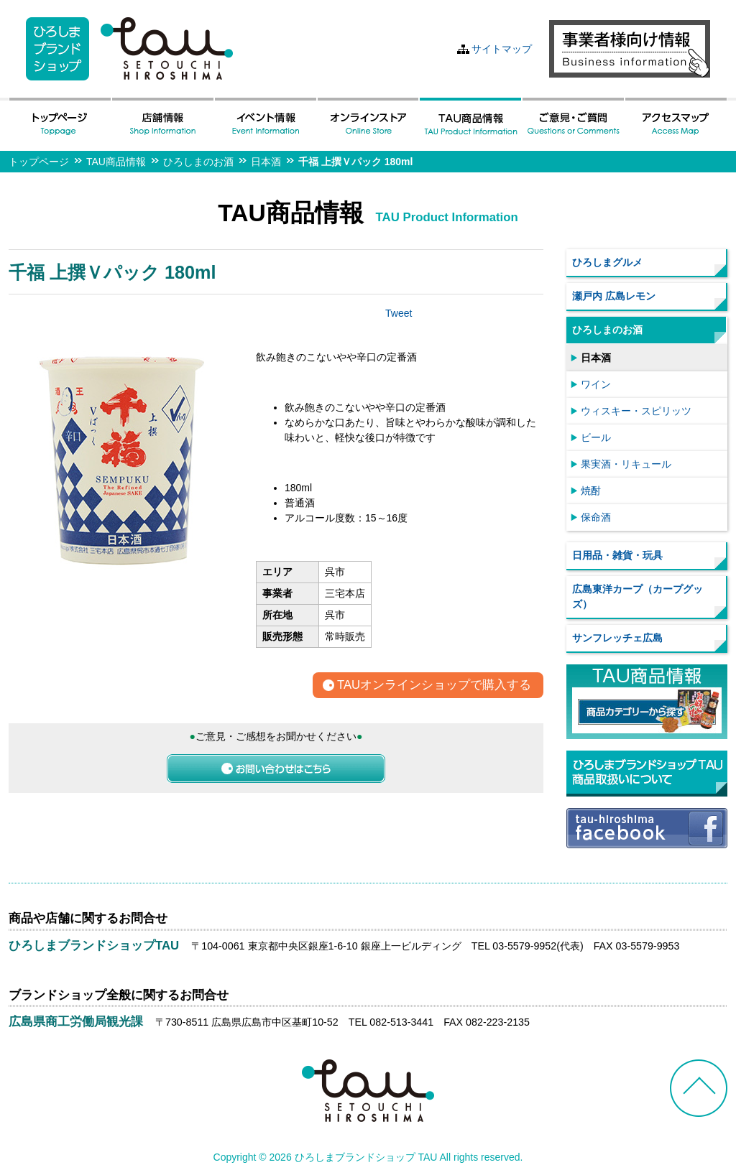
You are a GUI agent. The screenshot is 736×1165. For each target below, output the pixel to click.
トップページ (39, 161)
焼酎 (591, 490)
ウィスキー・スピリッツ (636, 411)
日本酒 (266, 161)
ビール (596, 437)
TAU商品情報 (116, 161)
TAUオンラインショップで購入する (434, 685)
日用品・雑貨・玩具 (617, 555)
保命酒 (596, 517)
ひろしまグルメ (607, 262)
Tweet (398, 313)
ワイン (596, 384)
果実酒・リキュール (626, 464)
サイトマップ (502, 49)
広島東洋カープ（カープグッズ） (637, 596)
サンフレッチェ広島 (617, 638)
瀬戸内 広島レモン (614, 296)
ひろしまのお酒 (198, 161)
